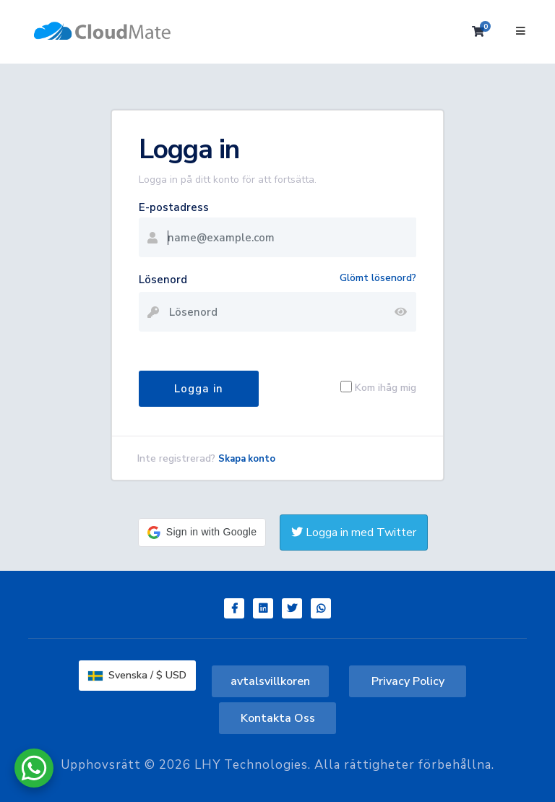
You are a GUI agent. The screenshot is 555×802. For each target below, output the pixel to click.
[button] (202, 532)
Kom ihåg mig (385, 387)
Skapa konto (246, 458)
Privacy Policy (407, 681)
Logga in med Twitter (353, 532)
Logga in (198, 388)
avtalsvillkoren (270, 681)
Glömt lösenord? (378, 278)
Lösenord (163, 279)
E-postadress (174, 207)
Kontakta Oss (278, 718)
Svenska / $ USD (137, 675)
